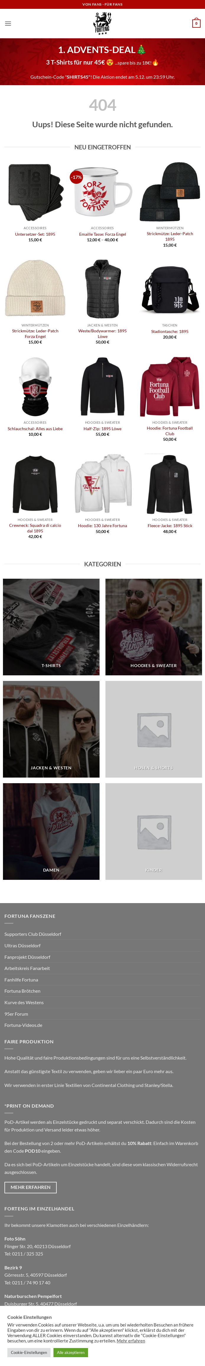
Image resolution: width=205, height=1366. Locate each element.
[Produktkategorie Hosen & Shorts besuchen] (153, 729)
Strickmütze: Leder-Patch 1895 (170, 236)
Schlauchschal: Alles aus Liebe (35, 428)
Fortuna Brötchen (22, 991)
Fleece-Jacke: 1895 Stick (170, 525)
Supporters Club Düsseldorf (32, 934)
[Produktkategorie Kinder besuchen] (153, 831)
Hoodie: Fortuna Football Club (170, 430)
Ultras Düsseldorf (22, 945)
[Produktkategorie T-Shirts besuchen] (51, 627)
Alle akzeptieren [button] (70, 1352)
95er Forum (16, 1014)
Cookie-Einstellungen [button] (29, 1352)
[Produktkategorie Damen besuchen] (51, 831)
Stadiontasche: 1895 (169, 331)
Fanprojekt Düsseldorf (27, 957)
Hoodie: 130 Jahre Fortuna (102, 525)
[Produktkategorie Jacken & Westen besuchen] (51, 729)
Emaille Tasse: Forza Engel (102, 234)
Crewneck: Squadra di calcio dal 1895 (35, 528)
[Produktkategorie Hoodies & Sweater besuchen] (153, 627)
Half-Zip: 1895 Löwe (102, 428)
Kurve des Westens (24, 1002)
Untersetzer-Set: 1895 (35, 234)
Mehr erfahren (131, 1340)
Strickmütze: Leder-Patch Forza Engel (35, 333)
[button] (8, 23)
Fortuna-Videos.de (23, 1025)
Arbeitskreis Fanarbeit (27, 968)
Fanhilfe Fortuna (21, 979)
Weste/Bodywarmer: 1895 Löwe (102, 333)
